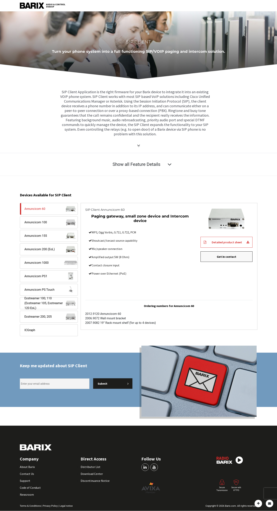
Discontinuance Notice (95, 481)
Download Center (92, 474)
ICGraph (30, 330)
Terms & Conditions (31, 505)
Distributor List (90, 467)
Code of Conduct (30, 487)
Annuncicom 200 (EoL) (51, 249)
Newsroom (27, 494)
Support (25, 481)
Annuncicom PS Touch (51, 290)
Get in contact (226, 256)
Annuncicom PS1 (51, 276)
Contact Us (27, 474)
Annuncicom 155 (51, 236)
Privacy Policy (50, 505)
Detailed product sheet (226, 242)
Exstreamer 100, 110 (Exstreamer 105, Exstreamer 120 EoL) (51, 303)
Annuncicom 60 (51, 209)
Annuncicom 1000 (51, 263)
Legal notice (66, 505)
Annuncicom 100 (51, 222)
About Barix (27, 467)
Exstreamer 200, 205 (51, 317)
